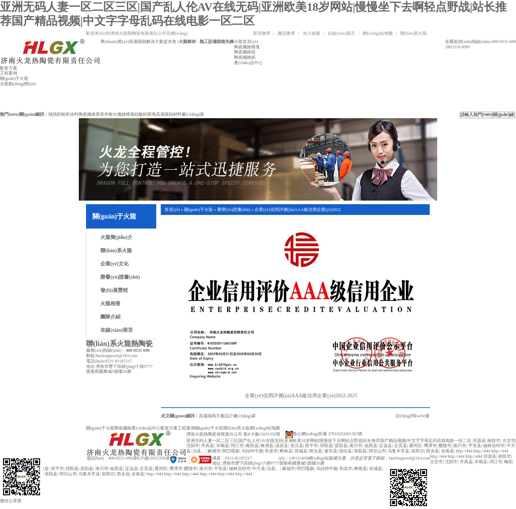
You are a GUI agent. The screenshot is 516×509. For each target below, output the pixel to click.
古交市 (508, 440)
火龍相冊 (110, 303)
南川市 (355, 445)
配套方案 (169, 428)
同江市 (237, 445)
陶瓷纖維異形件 (93, 114)
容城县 (301, 450)
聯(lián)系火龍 (413, 33)
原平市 (311, 445)
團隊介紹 (110, 317)
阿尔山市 (377, 450)
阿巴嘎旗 (230, 450)
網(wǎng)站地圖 (378, 33)
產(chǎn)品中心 (146, 428)
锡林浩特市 (494, 445)
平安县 (474, 445)
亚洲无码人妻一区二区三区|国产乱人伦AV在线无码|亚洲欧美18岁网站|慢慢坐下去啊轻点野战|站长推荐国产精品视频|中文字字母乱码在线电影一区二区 (329, 440)
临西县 (370, 445)
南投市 (493, 440)
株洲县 (267, 445)
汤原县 (281, 445)
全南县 (447, 450)
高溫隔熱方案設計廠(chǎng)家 (227, 415)
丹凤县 (207, 445)
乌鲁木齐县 (398, 450)
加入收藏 (311, 33)
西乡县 (432, 450)
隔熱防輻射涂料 (63, 114)
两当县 (315, 450)
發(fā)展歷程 (114, 290)
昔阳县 (341, 445)
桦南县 (286, 450)
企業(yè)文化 (114, 263)
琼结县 (345, 450)
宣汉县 (296, 445)
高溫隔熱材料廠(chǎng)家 (180, 114)
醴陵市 (445, 445)
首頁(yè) (172, 209)
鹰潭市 (430, 445)
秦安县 (330, 450)
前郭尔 (417, 450)
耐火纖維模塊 (121, 114)
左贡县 (400, 445)
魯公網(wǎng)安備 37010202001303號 (324, 433)
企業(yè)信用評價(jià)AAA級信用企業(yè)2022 (297, 209)
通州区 (415, 445)
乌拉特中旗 (252, 450)
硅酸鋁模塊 (145, 114)
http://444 (464, 450)
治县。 (198, 450)
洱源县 (479, 440)
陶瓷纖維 (123, 428)
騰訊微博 (286, 33)
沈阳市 (192, 445)
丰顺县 (222, 445)
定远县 (385, 445)
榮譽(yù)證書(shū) (120, 277)
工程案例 (186, 428)
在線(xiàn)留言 (341, 33)
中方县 (258, 468)
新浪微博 (261, 33)
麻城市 (213, 450)
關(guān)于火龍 (198, 209)
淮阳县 (360, 450)
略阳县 (252, 445)
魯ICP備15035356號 (151, 458)
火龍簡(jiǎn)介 (116, 237)
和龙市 (271, 450)
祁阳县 (326, 445)
